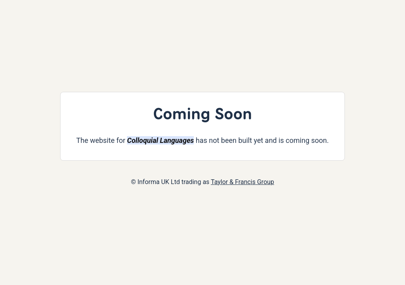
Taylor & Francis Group (242, 182)
